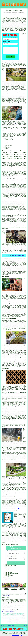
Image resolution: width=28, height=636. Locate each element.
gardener (22, 29)
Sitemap (2, 625)
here (18, 508)
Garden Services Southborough (10, 544)
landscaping (19, 88)
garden (12, 243)
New (6, 625)
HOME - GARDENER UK (14, 620)
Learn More (15, 635)
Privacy (25, 625)
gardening (11, 62)
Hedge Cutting (11, 625)
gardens (24, 20)
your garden (19, 164)
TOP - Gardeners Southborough (8, 611)
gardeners (22, 178)
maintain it (13, 251)
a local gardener (17, 19)
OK (21, 635)
